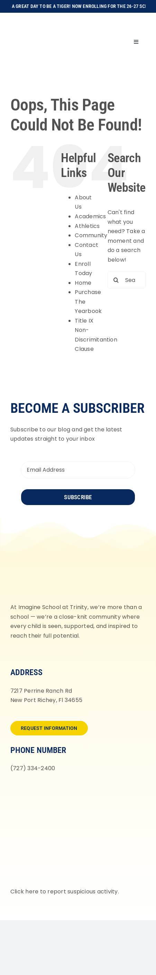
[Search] (116, 280)
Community (91, 235)
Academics (90, 216)
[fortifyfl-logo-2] (78, 788)
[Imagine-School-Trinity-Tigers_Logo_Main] (33, 20)
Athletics (87, 226)
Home (83, 283)
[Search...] (127, 280)
